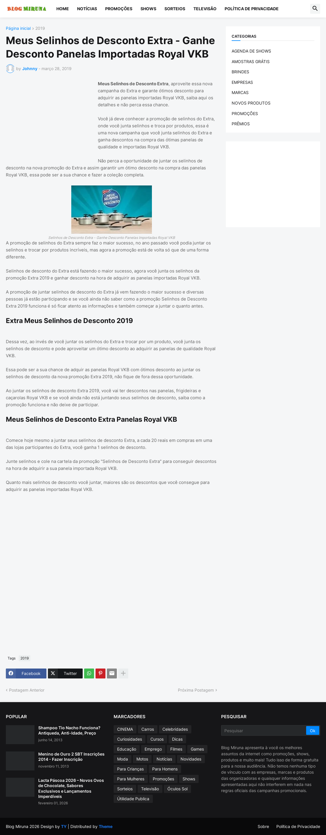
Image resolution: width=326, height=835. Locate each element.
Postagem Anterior (26, 690)
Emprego (153, 749)
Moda (122, 758)
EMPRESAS (242, 82)
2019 (40, 28)
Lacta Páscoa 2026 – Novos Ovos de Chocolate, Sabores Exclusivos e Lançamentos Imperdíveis (71, 788)
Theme (105, 826)
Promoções (118, 8)
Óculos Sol (177, 788)
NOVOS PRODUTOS (251, 102)
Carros (147, 729)
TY (64, 826)
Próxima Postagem (196, 690)
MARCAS (240, 92)
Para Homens (165, 768)
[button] (315, 9)
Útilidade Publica (133, 798)
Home (62, 8)
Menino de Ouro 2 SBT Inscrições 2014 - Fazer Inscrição (71, 756)
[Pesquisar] (264, 730)
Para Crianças (130, 768)
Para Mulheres (130, 778)
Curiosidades (129, 739)
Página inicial (18, 28)
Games (197, 749)
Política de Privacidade (252, 8)
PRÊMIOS (241, 123)
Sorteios (174, 8)
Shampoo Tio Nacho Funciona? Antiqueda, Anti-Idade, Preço (69, 730)
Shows (148, 8)
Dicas (177, 739)
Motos (142, 758)
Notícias (87, 8)
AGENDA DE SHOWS (251, 50)
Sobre (263, 826)
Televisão (204, 8)
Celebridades (175, 729)
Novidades (191, 758)
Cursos (157, 739)
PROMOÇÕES (245, 113)
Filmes (176, 749)
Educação (126, 749)
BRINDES (240, 71)
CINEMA (125, 729)
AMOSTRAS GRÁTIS (251, 61)
